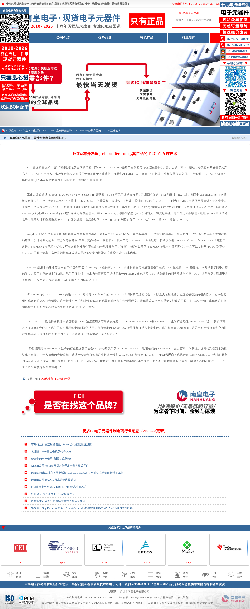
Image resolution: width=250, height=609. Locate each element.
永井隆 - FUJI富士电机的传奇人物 (51, 451)
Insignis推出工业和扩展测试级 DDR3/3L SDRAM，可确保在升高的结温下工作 (77, 472)
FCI (46, 130)
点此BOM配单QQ (238, 57)
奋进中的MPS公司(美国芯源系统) (51, 458)
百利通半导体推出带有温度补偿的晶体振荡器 (58, 501)
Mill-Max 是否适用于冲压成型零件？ (53, 493)
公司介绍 (63, 37)
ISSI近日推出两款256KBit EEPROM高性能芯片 (59, 486)
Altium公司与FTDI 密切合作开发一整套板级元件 (60, 465)
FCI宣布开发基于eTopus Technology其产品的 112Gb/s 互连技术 (86, 130)
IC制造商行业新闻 (30, 130)
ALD (104, 562)
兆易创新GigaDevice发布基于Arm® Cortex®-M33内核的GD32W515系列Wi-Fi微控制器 (82, 508)
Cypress (63, 562)
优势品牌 (105, 37)
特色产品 (147, 37)
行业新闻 (188, 37)
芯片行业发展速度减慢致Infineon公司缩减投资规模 (61, 444)
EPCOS (146, 562)
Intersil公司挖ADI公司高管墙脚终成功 (53, 479)
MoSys (187, 562)
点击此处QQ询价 (237, 51)
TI (229, 562)
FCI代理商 (47, 378)
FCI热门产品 (62, 378)
